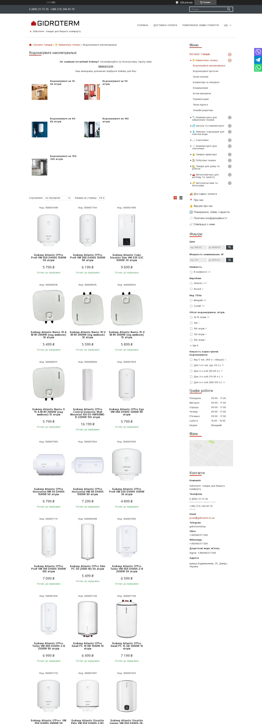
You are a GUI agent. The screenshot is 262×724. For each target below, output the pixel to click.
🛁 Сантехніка (200, 140)
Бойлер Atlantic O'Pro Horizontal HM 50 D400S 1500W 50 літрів (86, 377)
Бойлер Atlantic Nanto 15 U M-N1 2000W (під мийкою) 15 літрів (86, 297)
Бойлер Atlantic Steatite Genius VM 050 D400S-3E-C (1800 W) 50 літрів (48, 608)
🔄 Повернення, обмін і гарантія (209, 212)
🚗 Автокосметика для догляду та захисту (205, 176)
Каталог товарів (199, 54)
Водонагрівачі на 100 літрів (62, 120)
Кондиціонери (200, 88)
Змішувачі (80, 685)
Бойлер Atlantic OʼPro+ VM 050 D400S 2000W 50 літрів (125, 531)
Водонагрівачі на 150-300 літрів (111, 120)
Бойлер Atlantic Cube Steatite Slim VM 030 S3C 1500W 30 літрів (125, 220)
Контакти (21, 681)
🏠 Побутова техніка (204, 160)
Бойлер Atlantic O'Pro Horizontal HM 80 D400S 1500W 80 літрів (125, 377)
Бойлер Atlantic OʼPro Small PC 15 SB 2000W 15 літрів (86, 531)
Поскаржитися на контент (138, 720)
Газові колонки (200, 76)
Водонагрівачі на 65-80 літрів (165, 82)
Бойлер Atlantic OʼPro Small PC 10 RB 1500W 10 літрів (48, 531)
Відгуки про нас (25, 690)
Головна (142, 25)
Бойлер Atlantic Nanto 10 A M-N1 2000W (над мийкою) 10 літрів (163, 220)
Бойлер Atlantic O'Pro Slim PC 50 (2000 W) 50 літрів (86, 454)
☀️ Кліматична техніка (205, 60)
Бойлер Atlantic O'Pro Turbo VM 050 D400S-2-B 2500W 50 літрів (125, 454)
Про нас (20, 685)
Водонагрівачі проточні (205, 71)
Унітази (78, 690)
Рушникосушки (201, 99)
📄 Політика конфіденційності (208, 218)
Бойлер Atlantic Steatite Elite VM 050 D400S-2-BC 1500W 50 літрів (163, 531)
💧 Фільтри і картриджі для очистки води (208, 133)
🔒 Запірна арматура (204, 154)
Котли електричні (202, 93)
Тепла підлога (200, 104)
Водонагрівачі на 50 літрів (113, 82)
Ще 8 (195, 345)
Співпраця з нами (26, 694)
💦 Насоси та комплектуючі (208, 126)
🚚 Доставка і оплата (203, 194)
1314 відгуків (186, 2)
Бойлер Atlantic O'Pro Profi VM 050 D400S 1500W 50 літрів (48, 220)
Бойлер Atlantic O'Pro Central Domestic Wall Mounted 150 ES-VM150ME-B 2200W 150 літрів (163, 298)
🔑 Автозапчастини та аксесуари (205, 184)
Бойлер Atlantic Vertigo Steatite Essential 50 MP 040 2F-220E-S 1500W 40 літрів (125, 610)
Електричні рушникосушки (89, 676)
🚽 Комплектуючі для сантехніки (204, 147)
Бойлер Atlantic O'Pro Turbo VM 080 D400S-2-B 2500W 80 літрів (163, 454)
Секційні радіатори (203, 110)
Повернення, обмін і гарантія (201, 25)
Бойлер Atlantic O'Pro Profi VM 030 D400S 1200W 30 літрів (163, 377)
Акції (136, 676)
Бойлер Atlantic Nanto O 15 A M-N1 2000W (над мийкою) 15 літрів (125, 297)
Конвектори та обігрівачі (206, 82)
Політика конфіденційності (31, 676)
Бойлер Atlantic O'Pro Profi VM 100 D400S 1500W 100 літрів (48, 454)
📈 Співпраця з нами (202, 224)
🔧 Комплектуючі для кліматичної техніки (204, 119)
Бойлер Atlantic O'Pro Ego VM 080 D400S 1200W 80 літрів (48, 377)
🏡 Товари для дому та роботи (205, 168)
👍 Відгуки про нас (201, 206)
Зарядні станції (83, 694)
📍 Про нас (196, 200)
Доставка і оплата (165, 25)
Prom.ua (148, 717)
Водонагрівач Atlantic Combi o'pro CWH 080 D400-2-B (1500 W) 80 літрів (163, 610)
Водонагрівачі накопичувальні (209, 65)
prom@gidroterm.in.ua (201, 518)
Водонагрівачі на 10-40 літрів (62, 82)
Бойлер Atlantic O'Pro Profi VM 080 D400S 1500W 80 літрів (86, 220)
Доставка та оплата (27, 668)
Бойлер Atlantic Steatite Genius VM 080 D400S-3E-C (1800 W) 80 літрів (87, 608)
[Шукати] (229, 9)
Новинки (138, 672)
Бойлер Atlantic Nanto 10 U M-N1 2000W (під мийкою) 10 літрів (48, 297)
